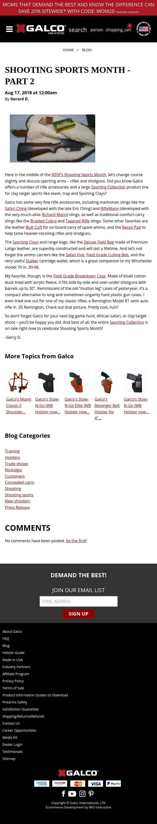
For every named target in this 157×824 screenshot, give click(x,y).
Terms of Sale (13, 688)
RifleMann (110, 208)
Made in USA (12, 659)
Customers (15, 476)
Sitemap (8, 758)
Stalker (32, 261)
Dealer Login (12, 744)
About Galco (12, 631)
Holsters (12, 457)
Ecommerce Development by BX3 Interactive (78, 807)
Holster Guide (13, 652)
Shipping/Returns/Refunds (23, 716)
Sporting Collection (108, 187)
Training (12, 451)
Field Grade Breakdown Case (79, 276)
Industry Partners (16, 666)
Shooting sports (19, 495)
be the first (76, 540)
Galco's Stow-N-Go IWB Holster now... (47, 405)
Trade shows (16, 463)
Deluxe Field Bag (99, 242)
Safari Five (75, 254)
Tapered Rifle (78, 221)
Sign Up (78, 613)
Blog (87, 49)
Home (68, 49)
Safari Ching (16, 208)
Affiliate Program (15, 674)
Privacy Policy (13, 681)
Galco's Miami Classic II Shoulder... (18, 405)
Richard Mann (54, 214)
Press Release (17, 507)
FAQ (5, 638)
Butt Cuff (34, 227)
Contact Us (11, 723)
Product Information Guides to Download (35, 695)
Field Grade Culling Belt (107, 254)
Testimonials (12, 751)
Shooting (13, 488)
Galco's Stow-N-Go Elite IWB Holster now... (78, 405)
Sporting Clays (26, 242)
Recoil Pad (131, 227)
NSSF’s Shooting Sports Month (79, 174)
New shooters (17, 501)
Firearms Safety (14, 702)
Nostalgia (13, 470)
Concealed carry (19, 482)
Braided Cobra (43, 221)
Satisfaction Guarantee (20, 709)
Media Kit (9, 737)
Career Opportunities (19, 730)
